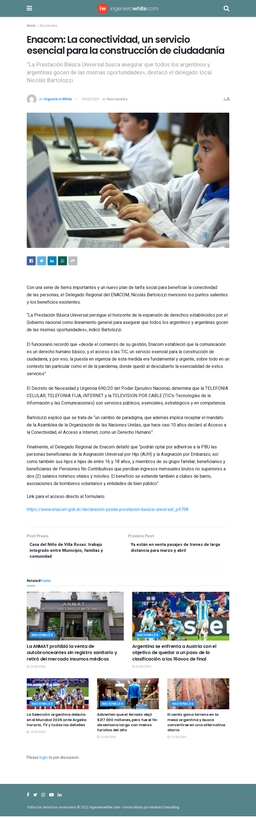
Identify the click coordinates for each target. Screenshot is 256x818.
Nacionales (48, 25)
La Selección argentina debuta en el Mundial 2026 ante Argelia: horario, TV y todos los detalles (57, 721)
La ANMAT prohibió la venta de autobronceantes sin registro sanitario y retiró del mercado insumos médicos (72, 654)
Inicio (31, 25)
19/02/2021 (90, 99)
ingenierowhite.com (104, 809)
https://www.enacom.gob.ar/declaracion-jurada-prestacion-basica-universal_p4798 (107, 509)
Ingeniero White (58, 99)
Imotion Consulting (164, 809)
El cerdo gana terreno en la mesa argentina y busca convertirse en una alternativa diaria (196, 723)
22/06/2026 (36, 668)
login (43, 759)
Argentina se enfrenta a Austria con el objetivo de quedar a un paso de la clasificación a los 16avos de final (174, 654)
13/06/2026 (176, 739)
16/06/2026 (36, 734)
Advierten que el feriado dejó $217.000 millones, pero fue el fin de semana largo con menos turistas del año (127, 723)
